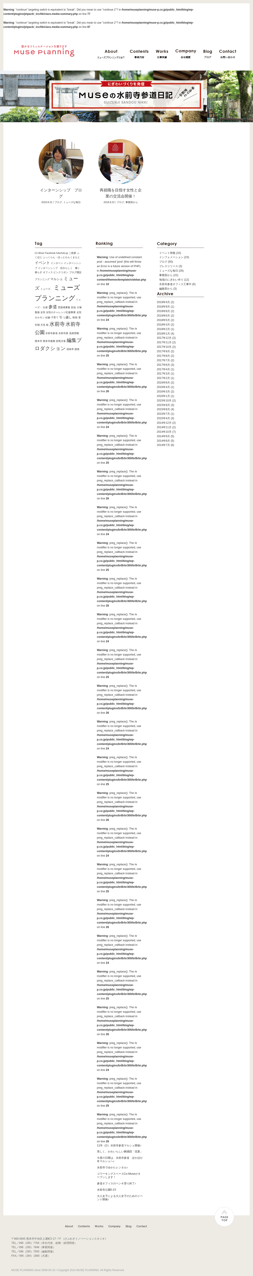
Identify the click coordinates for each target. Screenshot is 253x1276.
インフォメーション (171, 257)
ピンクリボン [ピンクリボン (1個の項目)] (60, 272)
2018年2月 (163, 329)
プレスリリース (168, 266)
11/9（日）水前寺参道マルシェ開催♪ (119, 1145)
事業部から (166, 275)
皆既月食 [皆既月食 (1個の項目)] (61, 341)
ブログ (163, 261)
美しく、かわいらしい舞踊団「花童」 (120, 1151)
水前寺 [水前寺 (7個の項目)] (57, 324)
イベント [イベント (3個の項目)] (42, 263)
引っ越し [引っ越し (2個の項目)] (65, 317)
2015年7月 (163, 413)
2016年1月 (163, 396)
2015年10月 (164, 400)
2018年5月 (163, 320)
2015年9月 (163, 405)
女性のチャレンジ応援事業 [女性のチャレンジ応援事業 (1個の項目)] (61, 312)
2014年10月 (164, 431)
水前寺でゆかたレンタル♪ (112, 1167)
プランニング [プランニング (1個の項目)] (42, 279)
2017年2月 (163, 378)
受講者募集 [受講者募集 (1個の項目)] (64, 307)
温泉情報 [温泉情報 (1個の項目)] (74, 333)
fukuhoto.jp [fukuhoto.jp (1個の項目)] (62, 253)
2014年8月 (163, 440)
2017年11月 (164, 342)
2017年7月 (163, 360)
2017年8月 (163, 355)
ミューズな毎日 (168, 270)
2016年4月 (163, 387)
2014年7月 (163, 445)
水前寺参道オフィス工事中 (175, 284)
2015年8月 (163, 409)
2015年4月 (163, 418)
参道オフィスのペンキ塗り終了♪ (116, 1183)
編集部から (166, 288)
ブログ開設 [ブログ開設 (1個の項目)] (75, 272)
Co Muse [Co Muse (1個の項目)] (39, 253)
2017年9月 (163, 351)
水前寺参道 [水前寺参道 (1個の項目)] (51, 333)
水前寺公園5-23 (106, 1189)
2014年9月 (163, 436)
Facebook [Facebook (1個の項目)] (50, 253)
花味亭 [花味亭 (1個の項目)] (70, 349)
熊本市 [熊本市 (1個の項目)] (38, 341)
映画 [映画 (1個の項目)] (75, 317)
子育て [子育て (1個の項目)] (54, 317)
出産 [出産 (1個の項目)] (45, 307)
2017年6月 (163, 364)
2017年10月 (164, 346)
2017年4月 (163, 369)
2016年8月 (163, 382)
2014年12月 (164, 422)
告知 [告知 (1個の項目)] (73, 307)
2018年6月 (163, 315)
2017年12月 (164, 337)
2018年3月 (163, 324)
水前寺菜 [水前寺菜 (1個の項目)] (63, 333)
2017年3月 (163, 373)
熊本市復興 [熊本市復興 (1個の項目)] (49, 341)
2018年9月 (163, 306)
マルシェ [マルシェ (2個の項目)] (56, 279)
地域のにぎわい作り (171, 279)
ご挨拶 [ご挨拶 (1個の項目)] (72, 253)
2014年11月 (164, 427)
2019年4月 (163, 302)
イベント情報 (167, 253)
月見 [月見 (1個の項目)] (42, 324)
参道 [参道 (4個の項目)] (52, 306)
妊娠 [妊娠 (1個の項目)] (47, 317)
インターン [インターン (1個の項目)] (57, 263)
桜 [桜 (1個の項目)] (47, 324)
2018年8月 (163, 311)
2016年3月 (163, 391)
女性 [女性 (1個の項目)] (42, 312)
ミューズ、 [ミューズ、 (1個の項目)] (46, 289)
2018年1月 (163, 333)
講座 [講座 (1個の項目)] (77, 349)
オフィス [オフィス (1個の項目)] (48, 272)
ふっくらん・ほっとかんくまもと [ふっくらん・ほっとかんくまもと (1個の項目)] (61, 257)
